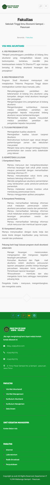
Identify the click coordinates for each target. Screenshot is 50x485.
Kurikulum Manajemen (15, 404)
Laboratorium (11, 455)
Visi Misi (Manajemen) (14, 394)
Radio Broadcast (12, 460)
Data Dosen (10, 409)
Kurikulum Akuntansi (14, 399)
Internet (9, 450)
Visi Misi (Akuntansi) (14, 389)
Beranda (20, 38)
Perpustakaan (11, 464)
